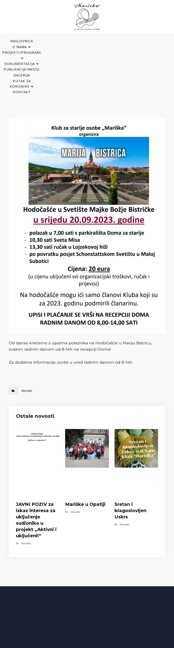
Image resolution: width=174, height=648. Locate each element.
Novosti (27, 345)
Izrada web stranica (127, 643)
